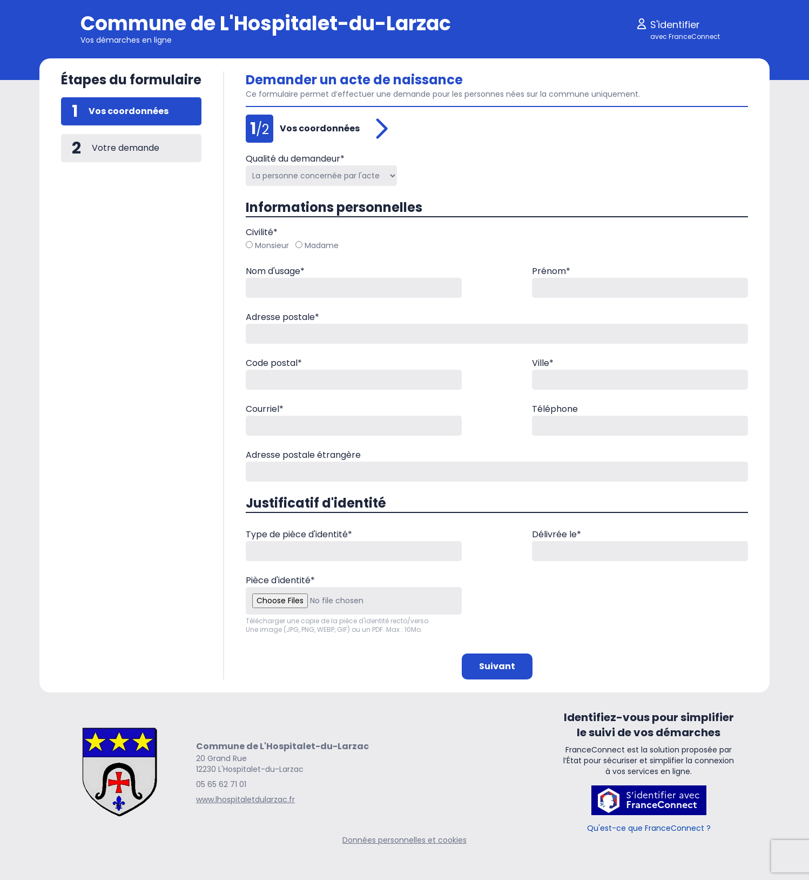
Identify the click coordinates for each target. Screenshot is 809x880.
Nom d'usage (275, 271)
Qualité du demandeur (295, 158)
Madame (317, 245)
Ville (543, 363)
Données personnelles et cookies (404, 840)
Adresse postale (282, 317)
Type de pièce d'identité (299, 534)
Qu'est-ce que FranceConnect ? (649, 828)
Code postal (274, 363)
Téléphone (555, 409)
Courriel (265, 409)
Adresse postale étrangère (303, 455)
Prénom (551, 271)
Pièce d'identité (280, 580)
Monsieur (267, 245)
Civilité (262, 232)
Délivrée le (556, 534)
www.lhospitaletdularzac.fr (245, 799)
